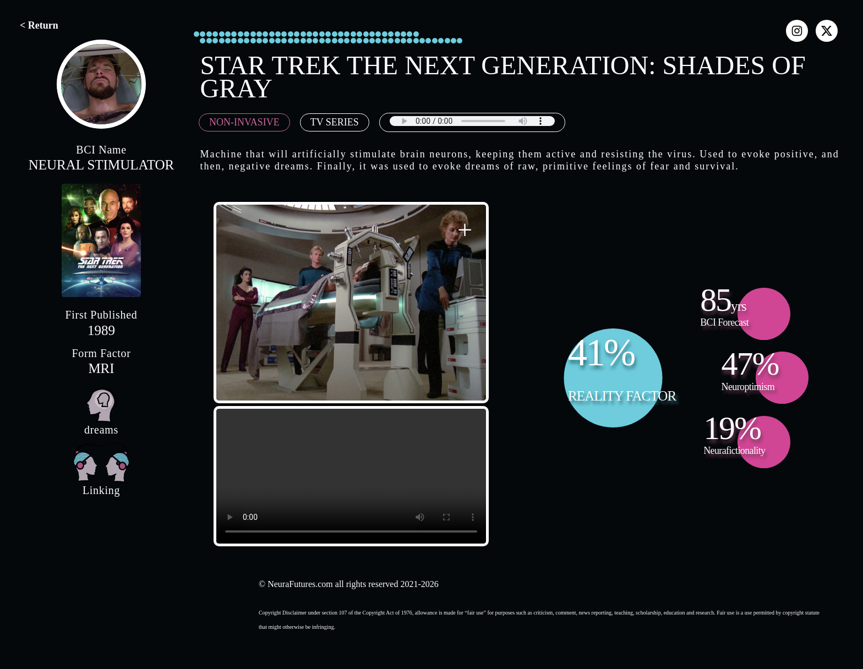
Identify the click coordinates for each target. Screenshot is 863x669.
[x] (827, 31)
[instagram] (797, 31)
